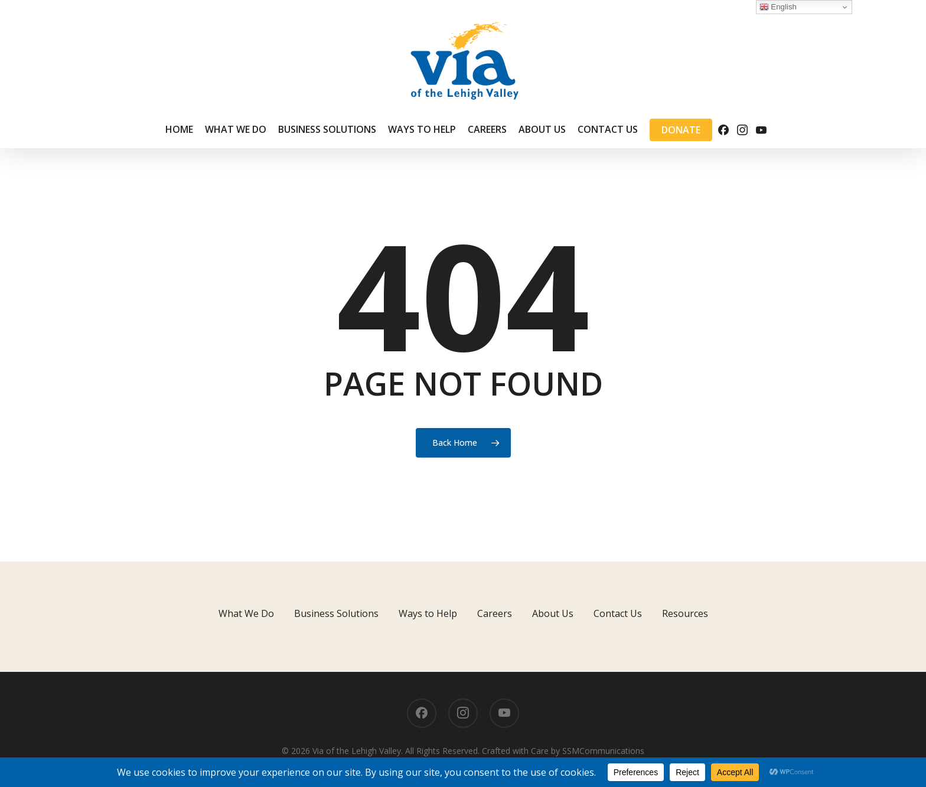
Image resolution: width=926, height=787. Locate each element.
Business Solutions (336, 613)
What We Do (246, 613)
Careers (494, 613)
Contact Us (618, 613)
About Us (552, 613)
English (778, 7)
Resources (685, 613)
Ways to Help (428, 613)
